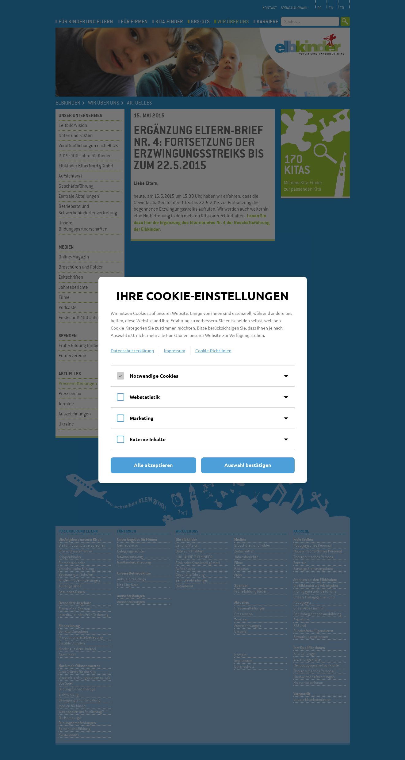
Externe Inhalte (148, 439)
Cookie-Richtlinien (213, 350)
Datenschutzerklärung (132, 350)
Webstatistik (145, 397)
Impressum (174, 350)
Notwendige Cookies (154, 375)
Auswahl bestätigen (247, 465)
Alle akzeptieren (153, 465)
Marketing (142, 418)
